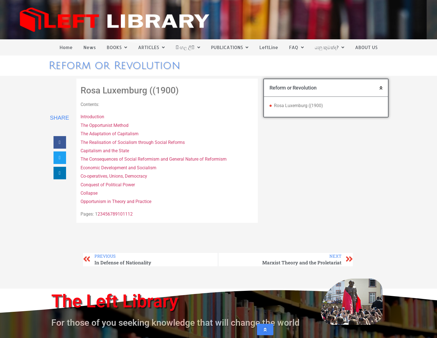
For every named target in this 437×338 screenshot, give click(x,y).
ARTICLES (151, 47)
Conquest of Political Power (108, 184)
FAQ (296, 47)
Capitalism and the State (105, 150)
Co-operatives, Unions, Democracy (114, 176)
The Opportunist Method (104, 125)
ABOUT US (366, 47)
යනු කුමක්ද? (329, 47)
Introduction (92, 116)
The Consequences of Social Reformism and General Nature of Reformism (154, 159)
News (89, 47)
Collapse (89, 193)
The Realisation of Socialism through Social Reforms (133, 142)
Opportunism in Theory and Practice (116, 201)
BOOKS (117, 47)
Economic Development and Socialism (118, 167)
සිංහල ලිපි (188, 47)
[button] (60, 142)
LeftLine (268, 47)
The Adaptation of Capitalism (110, 133)
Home (66, 47)
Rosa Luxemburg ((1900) (298, 105)
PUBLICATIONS (230, 47)
